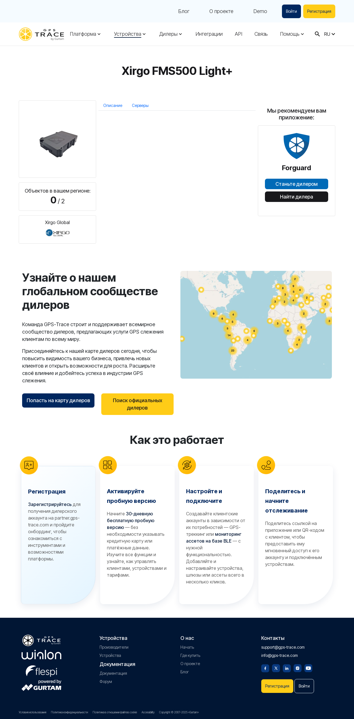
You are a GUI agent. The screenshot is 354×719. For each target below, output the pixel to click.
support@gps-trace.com (283, 647)
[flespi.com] (41, 670)
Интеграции (209, 34)
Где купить (190, 655)
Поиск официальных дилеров (137, 404)
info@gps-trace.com (279, 655)
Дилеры (168, 34)
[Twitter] (276, 668)
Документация (113, 673)
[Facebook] (265, 668)
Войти (291, 11)
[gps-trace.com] (41, 34)
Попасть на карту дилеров (58, 400)
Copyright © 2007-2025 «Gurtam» (179, 712)
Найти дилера (296, 197)
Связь (261, 34)
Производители (114, 647)
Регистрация (319, 11)
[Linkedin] (287, 668)
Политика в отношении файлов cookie (114, 712)
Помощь (290, 34)
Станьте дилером (296, 184)
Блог (183, 11)
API (238, 34)
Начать (187, 647)
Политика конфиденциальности (69, 712)
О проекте (221, 11)
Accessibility (148, 712)
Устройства (127, 34)
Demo (260, 11)
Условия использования (32, 712)
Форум (106, 681)
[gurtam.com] (41, 654)
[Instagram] (298, 668)
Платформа (83, 34)
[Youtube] (308, 668)
